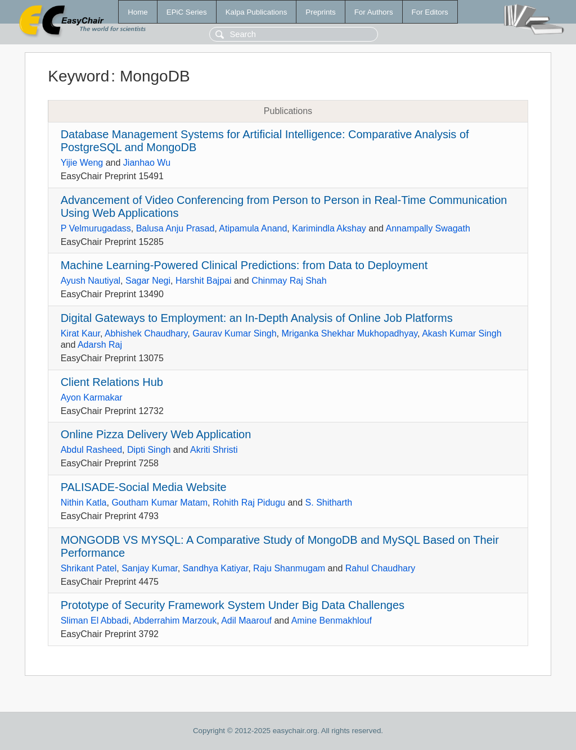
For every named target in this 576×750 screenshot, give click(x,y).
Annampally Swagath (428, 228)
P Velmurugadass (96, 228)
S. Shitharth (329, 502)
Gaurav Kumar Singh (234, 333)
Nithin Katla (84, 502)
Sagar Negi (147, 280)
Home (138, 12)
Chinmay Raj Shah (288, 280)
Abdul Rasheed (91, 449)
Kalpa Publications (256, 12)
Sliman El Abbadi (95, 620)
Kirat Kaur (80, 333)
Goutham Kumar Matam (159, 502)
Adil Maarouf (246, 620)
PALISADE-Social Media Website (144, 487)
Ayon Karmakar (92, 397)
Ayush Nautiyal (90, 280)
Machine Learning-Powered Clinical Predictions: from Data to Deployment (244, 265)
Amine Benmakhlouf (331, 620)
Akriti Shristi (213, 449)
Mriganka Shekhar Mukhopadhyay (349, 333)
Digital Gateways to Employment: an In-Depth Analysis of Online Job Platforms (257, 318)
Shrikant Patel (89, 568)
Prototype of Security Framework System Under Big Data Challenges (232, 605)
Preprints (320, 12)
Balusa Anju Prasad (175, 228)
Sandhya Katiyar (216, 568)
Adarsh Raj (100, 344)
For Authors (373, 12)
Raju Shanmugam (289, 568)
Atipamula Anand (253, 228)
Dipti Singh (148, 449)
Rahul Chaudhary (380, 568)
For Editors (430, 12)
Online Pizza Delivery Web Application (156, 434)
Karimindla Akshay (329, 228)
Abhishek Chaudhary (146, 333)
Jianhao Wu (146, 162)
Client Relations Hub (112, 382)
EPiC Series (186, 12)
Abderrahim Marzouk (175, 620)
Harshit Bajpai (204, 280)
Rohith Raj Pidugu (249, 502)
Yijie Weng (82, 162)
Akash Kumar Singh (461, 333)
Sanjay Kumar (150, 568)
